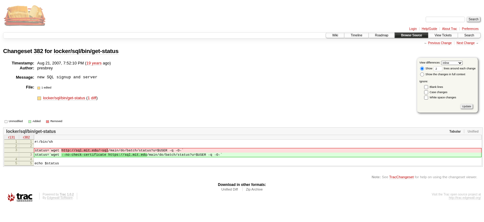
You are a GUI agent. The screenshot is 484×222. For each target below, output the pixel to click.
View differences (429, 62)
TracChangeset (401, 181)
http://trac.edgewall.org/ (465, 202)
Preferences (470, 29)
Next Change (465, 43)
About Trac (449, 29)
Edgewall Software (60, 202)
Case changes (439, 92)
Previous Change (440, 43)
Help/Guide (429, 29)
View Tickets (443, 35)
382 (38, 51)
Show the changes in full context (442, 74)
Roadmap (381, 35)
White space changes (443, 97)
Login (413, 29)
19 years (94, 63)
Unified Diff (229, 194)
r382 (26, 138)
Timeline (356, 35)
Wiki (335, 35)
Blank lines (436, 86)
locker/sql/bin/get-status (86, 51)
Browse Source (411, 35)
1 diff (92, 98)
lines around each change (455, 68)
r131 (11, 138)
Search (469, 35)
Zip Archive (254, 194)
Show (426, 68)
